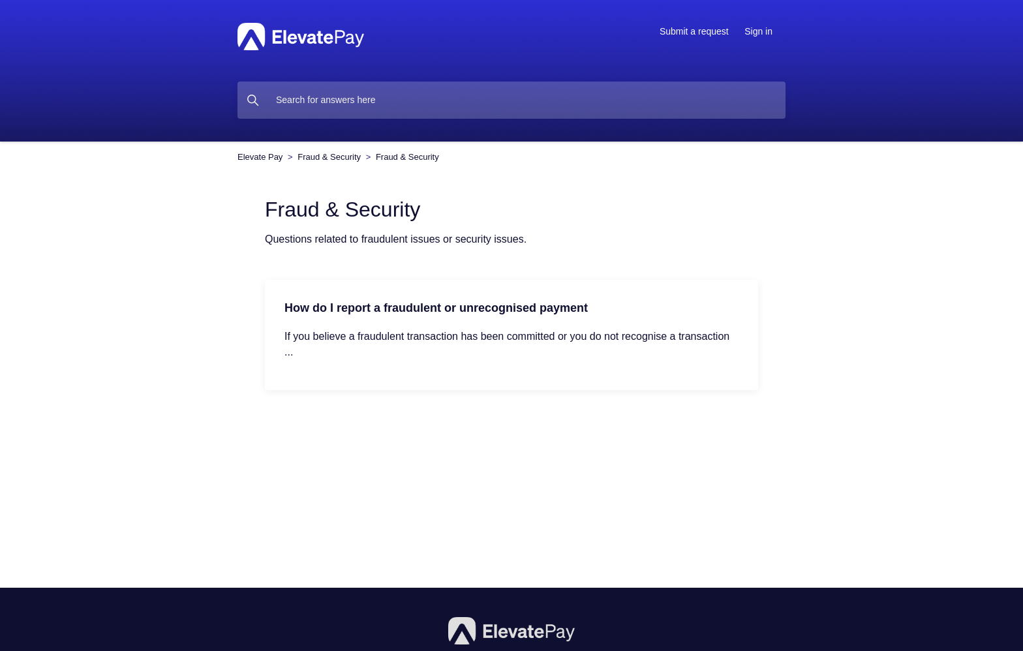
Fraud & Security (329, 157)
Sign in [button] (758, 31)
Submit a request (694, 31)
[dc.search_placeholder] (511, 100)
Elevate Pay (259, 157)
